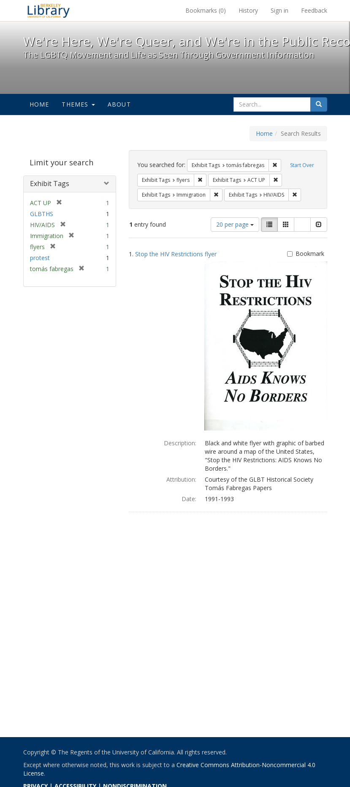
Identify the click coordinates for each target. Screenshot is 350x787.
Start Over (302, 165)
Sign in (279, 10)
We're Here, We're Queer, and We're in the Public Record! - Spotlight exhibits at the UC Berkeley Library (48, 10)
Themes (78, 104)
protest (40, 258)
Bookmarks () (205, 10)
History (248, 10)
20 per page (235, 224)
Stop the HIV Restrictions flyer (176, 254)
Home (39, 104)
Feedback (314, 10)
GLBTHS (41, 214)
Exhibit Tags (49, 183)
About (119, 104)
